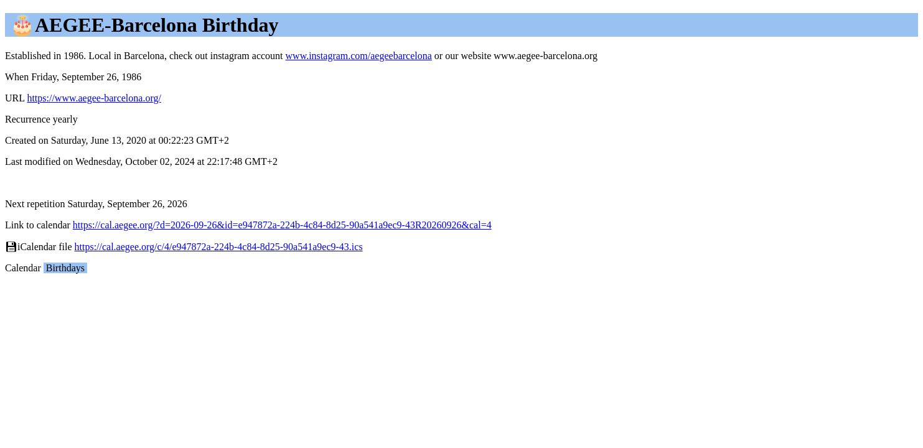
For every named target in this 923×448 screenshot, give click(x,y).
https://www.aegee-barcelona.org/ (94, 98)
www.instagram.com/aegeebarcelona (359, 55)
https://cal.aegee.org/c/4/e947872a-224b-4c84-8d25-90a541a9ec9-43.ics (219, 246)
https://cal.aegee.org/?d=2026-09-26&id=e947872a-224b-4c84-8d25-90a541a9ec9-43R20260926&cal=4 (282, 225)
